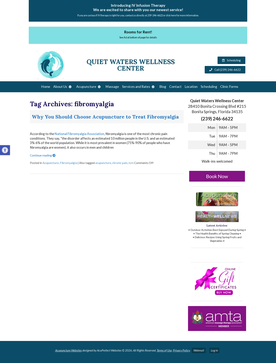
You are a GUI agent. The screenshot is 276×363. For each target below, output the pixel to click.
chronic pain (119, 163)
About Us (60, 87)
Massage (112, 87)
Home (45, 87)
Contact (175, 87)
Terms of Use (164, 350)
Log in (214, 350)
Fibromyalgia (68, 163)
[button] (5, 150)
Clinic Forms (229, 87)
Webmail (198, 350)
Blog (162, 87)
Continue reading (42, 155)
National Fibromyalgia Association (79, 134)
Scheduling (209, 87)
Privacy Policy (181, 350)
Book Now (217, 176)
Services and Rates (136, 87)
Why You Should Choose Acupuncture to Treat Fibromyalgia (105, 117)
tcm (131, 163)
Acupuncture (86, 87)
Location (191, 87)
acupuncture (103, 163)
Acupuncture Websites (68, 350)
